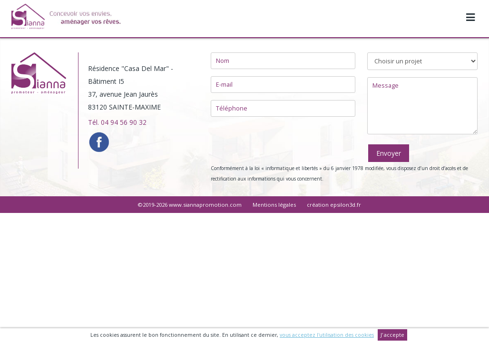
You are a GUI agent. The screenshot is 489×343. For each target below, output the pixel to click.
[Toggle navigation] (470, 12)
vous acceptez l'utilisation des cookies (327, 335)
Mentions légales (274, 204)
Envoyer (388, 153)
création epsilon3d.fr (334, 204)
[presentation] (275, 140)
